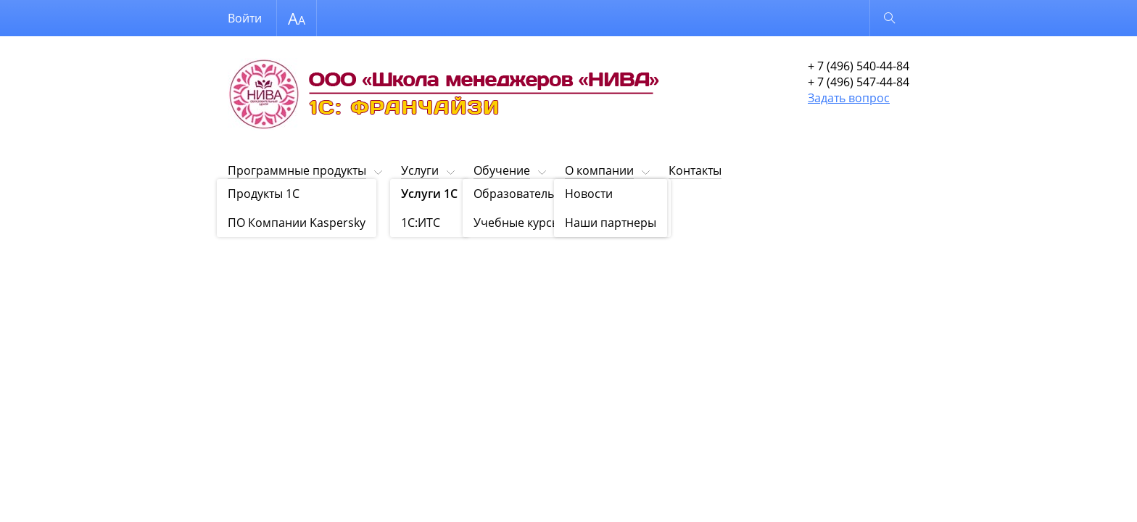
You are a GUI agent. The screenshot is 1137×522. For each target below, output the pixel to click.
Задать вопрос (849, 98)
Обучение (502, 170)
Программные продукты (297, 170)
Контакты (695, 170)
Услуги (420, 170)
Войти (245, 18)
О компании (599, 170)
